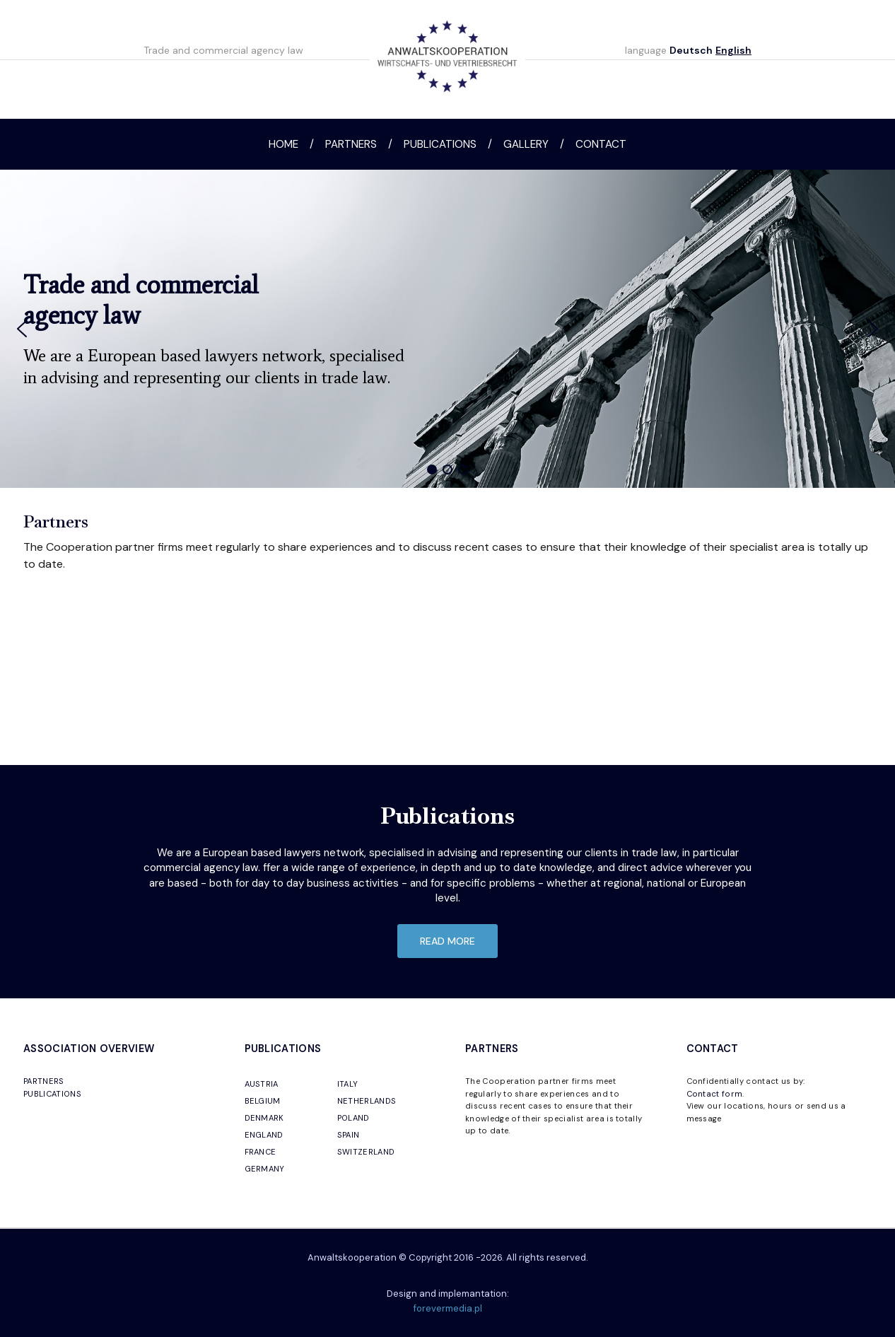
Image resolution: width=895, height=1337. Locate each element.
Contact (600, 144)
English (733, 50)
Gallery (526, 144)
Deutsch (691, 50)
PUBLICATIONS (52, 1094)
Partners (351, 144)
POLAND (353, 1118)
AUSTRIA (262, 1084)
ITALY (347, 1084)
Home (283, 144)
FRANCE (260, 1152)
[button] (22, 328)
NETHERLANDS (367, 1101)
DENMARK (264, 1118)
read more (447, 941)
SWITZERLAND (366, 1152)
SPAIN (348, 1135)
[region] (447, 329)
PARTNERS (43, 1081)
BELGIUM (263, 1101)
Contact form (714, 1094)
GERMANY (265, 1169)
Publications (440, 144)
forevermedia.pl (448, 1308)
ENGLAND (264, 1135)
